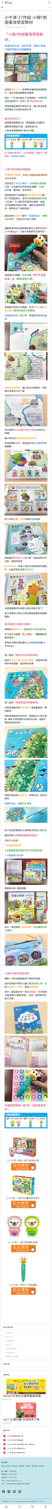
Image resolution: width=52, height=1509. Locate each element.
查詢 (3, 1466)
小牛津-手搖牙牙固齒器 (13, 1440)
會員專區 (41, 1466)
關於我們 (35, 1466)
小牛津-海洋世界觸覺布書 (14, 1448)
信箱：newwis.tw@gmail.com (11, 1481)
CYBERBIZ (41, 1501)
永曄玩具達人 (10, 1352)
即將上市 (9, 1344)
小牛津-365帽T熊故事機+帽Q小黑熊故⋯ (19, 1444)
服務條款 (21, 1466)
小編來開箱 (10, 1340)
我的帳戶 (28, 1466)
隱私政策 (15, 1466)
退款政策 (8, 1466)
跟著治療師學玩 (11, 1348)
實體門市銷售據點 (12, 1356)
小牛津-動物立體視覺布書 (14, 1452)
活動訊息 (9, 1333)
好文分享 (9, 1336)
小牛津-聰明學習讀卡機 (13, 1436)
